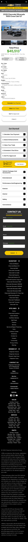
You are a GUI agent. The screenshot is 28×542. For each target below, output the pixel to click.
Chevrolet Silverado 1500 (14, 282)
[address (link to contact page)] (2, 1)
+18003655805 (14, 383)
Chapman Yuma (14, 358)
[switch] (26, 2)
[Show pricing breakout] (20, 50)
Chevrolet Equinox (14, 275)
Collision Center (14, 331)
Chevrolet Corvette (14, 273)
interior (14, 194)
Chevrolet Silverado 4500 (14, 288)
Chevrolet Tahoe (14, 297)
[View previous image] (3, 42)
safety (14, 199)
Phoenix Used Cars (14, 356)
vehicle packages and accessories (14, 171)
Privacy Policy (14, 343)
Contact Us (14, 336)
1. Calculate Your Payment (14, 134)
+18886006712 (14, 378)
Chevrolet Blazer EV (14, 266)
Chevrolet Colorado (14, 270)
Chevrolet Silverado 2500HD (14, 284)
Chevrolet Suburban (14, 295)
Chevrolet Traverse (14, 302)
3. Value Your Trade (14, 145)
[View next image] (25, 42)
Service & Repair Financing (14, 327)
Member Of (13, 349)
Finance (14, 322)
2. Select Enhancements (14, 140)
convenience (14, 205)
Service (14, 324)
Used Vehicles (14, 315)
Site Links (13, 308)
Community (14, 340)
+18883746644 (14, 388)
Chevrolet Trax (14, 304)
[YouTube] (16, 395)
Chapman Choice (14, 351)
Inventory (13, 261)
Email (7, 226)
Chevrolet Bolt (14, 268)
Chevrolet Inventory (14, 313)
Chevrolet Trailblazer (14, 300)
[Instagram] (14, 395)
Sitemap (14, 345)
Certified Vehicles (14, 318)
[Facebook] (11, 395)
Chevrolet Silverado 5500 (14, 291)
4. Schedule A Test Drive (14, 150)
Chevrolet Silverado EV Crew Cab (14, 293)
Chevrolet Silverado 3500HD (14, 286)
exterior (14, 188)
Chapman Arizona (14, 354)
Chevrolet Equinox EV (14, 277)
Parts (14, 329)
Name (8, 217)
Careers (14, 338)
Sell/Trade (14, 320)
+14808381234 (14, 373)
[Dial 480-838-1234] (6, 1)
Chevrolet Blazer (14, 263)
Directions (14, 333)
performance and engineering (14, 183)
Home (14, 311)
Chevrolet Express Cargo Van (14, 279)
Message (8, 243)
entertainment (14, 178)
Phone (4, 234)
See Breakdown (7, 166)
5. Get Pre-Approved (14, 156)
